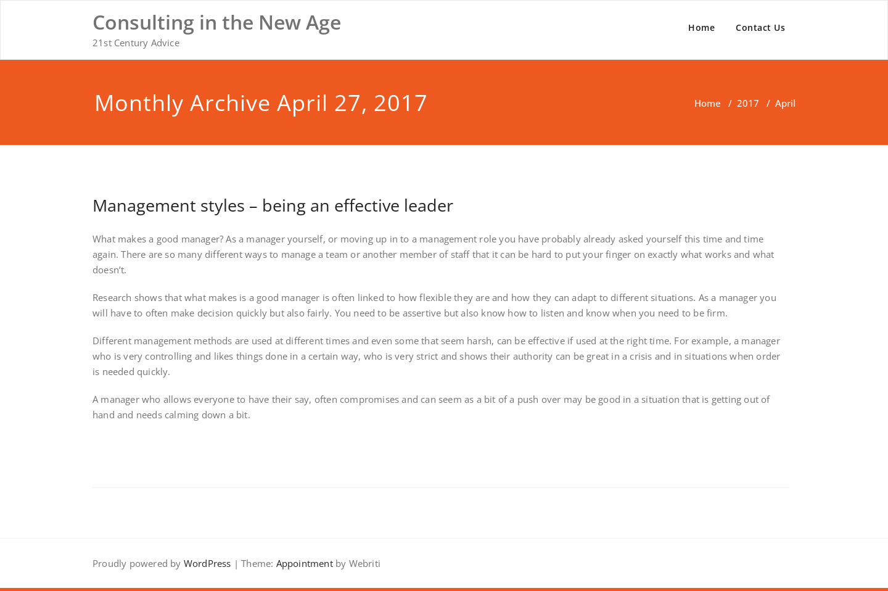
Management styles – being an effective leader (272, 205)
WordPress (207, 563)
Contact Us (760, 27)
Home (701, 27)
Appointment (302, 563)
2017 (748, 103)
